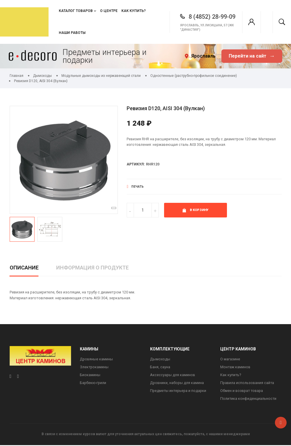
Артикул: (136, 165)
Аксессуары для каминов (173, 375)
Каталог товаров (76, 11)
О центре (109, 11)
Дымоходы (160, 359)
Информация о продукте (92, 268)
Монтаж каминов (235, 367)
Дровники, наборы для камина (177, 383)
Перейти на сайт (252, 56)
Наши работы (72, 33)
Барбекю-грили (93, 383)
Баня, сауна (160, 367)
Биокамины (90, 375)
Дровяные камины (96, 359)
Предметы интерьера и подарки (179, 391)
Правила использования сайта (248, 383)
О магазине (230, 359)
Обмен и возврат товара (242, 391)
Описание (24, 268)
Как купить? (133, 11)
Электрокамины (94, 367)
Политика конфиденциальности (249, 399)
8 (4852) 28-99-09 (204, 17)
